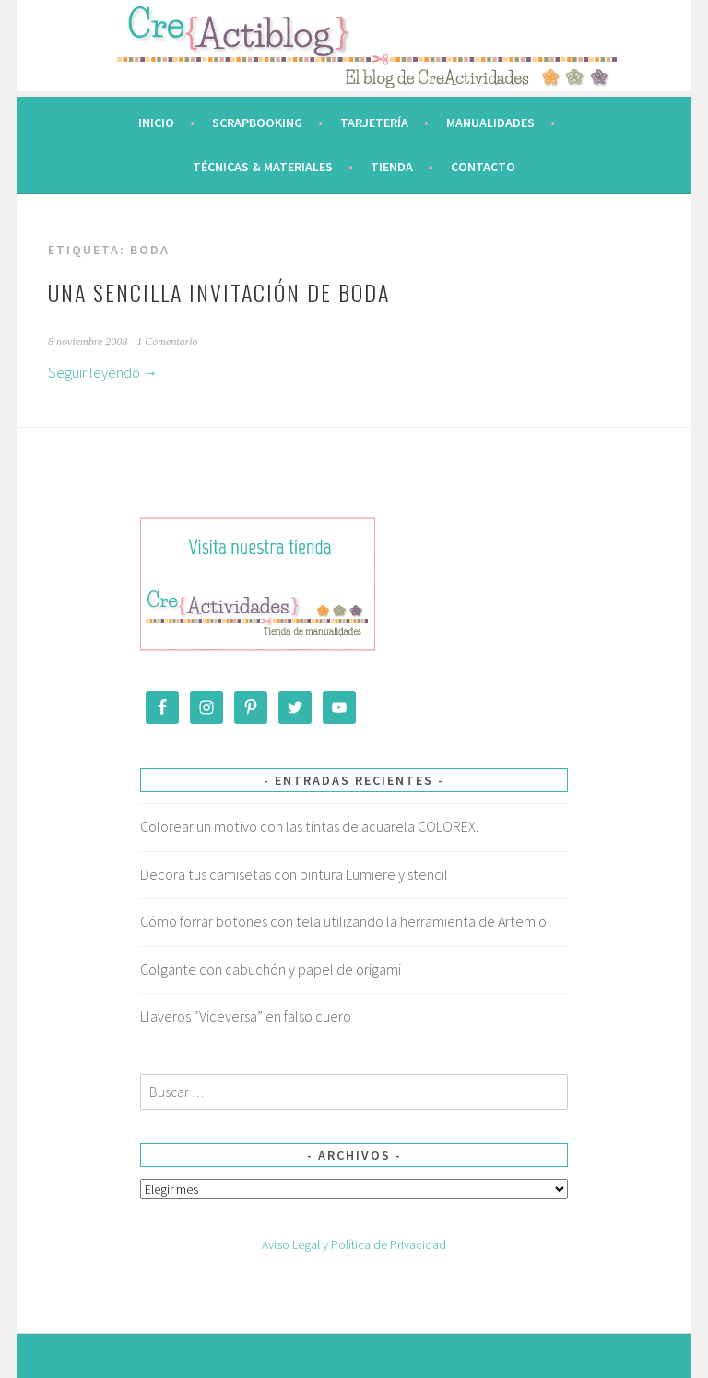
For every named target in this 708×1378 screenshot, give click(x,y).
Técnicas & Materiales (263, 166)
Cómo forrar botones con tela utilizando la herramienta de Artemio (343, 921)
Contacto (483, 166)
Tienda (392, 166)
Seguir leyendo (103, 372)
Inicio (156, 122)
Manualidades (490, 122)
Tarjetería (374, 122)
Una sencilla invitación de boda (219, 292)
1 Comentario (166, 341)
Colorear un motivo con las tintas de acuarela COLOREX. (309, 826)
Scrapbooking (257, 122)
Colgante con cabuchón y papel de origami (270, 969)
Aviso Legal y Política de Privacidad (354, 1244)
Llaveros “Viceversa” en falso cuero (245, 1016)
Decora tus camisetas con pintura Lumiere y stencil (294, 874)
